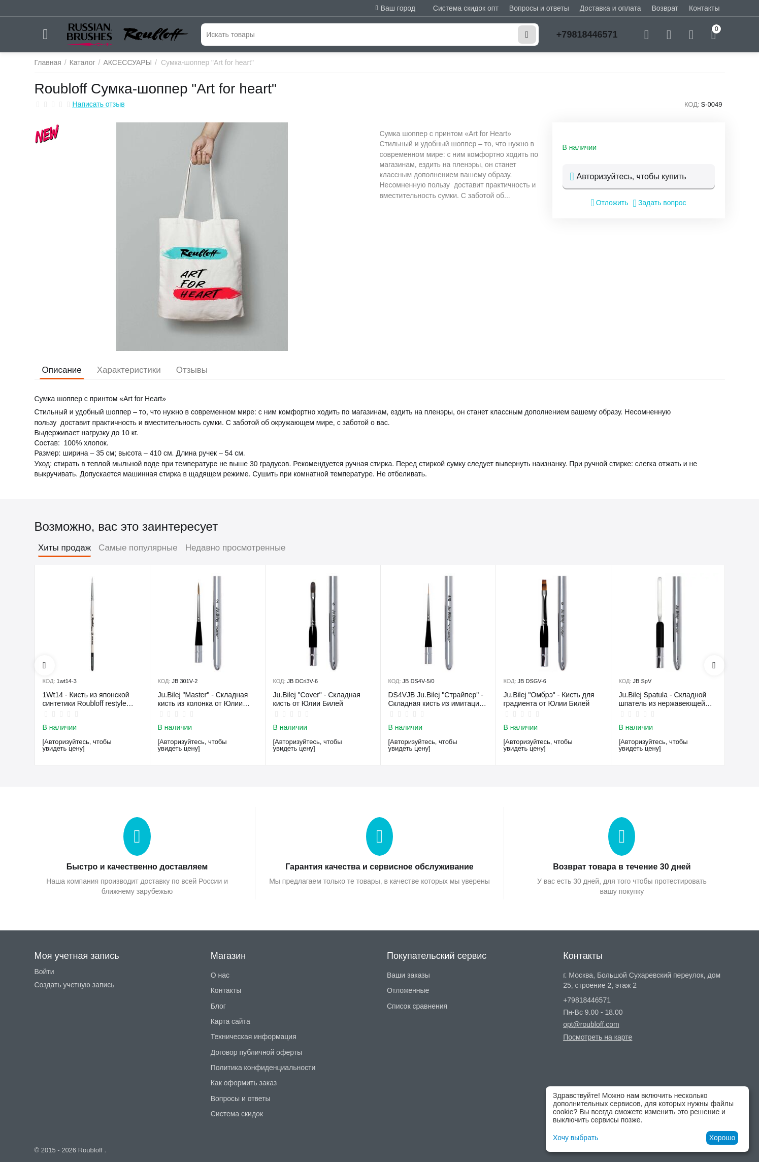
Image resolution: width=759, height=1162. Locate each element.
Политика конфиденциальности (263, 1067)
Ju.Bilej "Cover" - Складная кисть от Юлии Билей (316, 699)
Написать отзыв (99, 104)
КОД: (692, 104)
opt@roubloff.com (591, 1024)
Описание (62, 370)
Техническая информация (253, 1036)
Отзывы (192, 370)
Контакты (704, 8)
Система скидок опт (466, 8)
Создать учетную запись (75, 985)
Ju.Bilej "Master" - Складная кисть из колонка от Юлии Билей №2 (203, 699)
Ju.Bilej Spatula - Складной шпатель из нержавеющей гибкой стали (663, 699)
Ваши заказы (408, 975)
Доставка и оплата (610, 8)
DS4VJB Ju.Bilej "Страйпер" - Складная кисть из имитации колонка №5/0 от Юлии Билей (437, 699)
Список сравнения (417, 1006)
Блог (218, 1006)
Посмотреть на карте (597, 1037)
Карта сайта (230, 1021)
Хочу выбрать (575, 1138)
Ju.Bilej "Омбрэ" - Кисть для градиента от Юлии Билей (549, 699)
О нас (220, 975)
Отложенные (408, 990)
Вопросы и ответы (539, 8)
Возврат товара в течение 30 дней (621, 866)
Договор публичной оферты (256, 1052)
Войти (44, 971)
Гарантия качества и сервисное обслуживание (379, 866)
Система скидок (237, 1114)
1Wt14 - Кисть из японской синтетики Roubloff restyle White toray (86, 699)
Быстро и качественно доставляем (137, 866)
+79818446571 (587, 34)
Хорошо (722, 1138)
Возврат (665, 8)
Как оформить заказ (244, 1083)
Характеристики (129, 370)
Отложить (609, 203)
